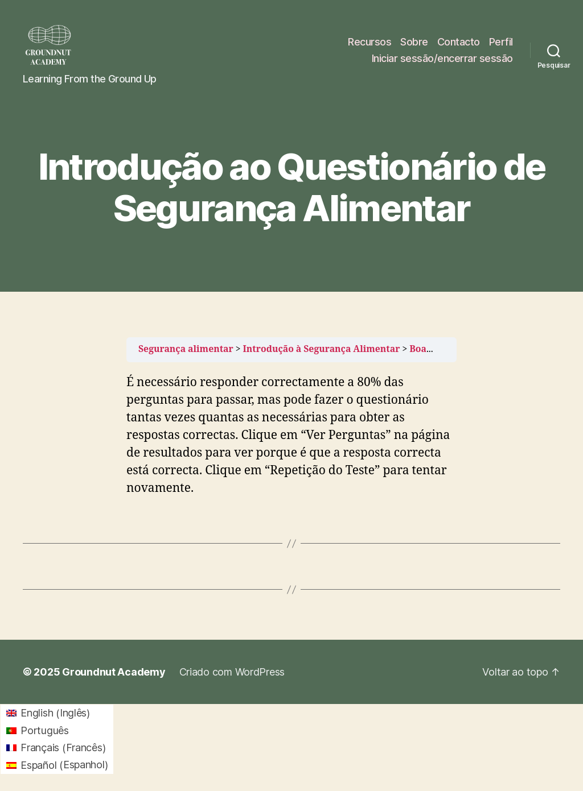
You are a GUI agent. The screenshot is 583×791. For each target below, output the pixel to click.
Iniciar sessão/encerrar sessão (442, 58)
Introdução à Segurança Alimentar (321, 349)
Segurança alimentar (185, 349)
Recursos (369, 42)
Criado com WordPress (232, 672)
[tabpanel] (291, 436)
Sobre (414, 42)
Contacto (458, 42)
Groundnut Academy (113, 672)
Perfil (501, 42)
